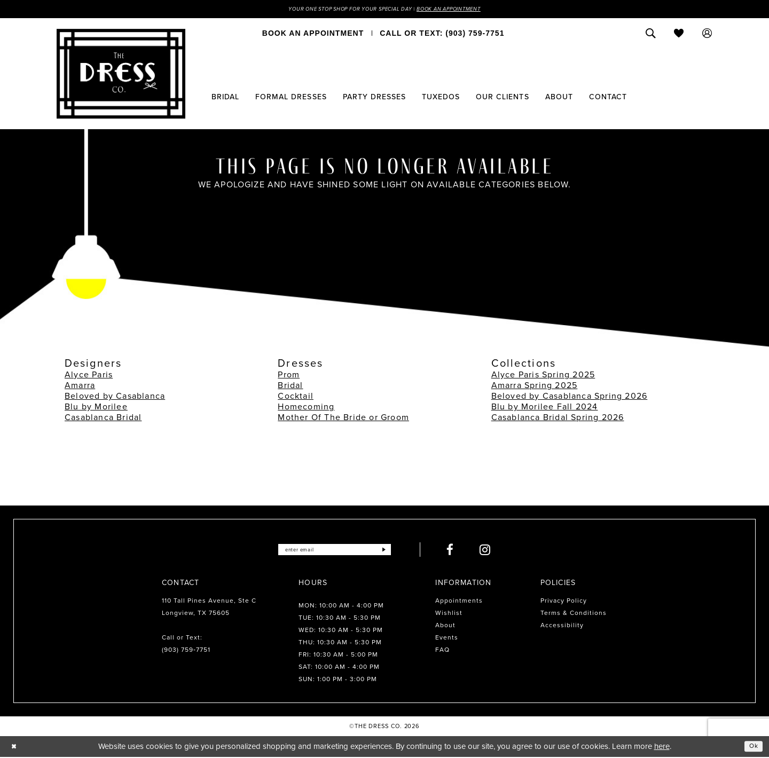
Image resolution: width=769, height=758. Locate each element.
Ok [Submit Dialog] (752, 747)
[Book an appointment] (313, 35)
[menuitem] (313, 35)
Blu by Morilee (96, 408)
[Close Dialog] (15, 747)
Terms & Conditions (573, 614)
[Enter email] (334, 551)
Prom (289, 376)
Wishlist (448, 614)
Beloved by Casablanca (115, 397)
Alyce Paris (89, 376)
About (445, 626)
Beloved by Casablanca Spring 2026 (569, 397)
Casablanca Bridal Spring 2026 (557, 419)
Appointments (459, 602)
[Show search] (651, 35)
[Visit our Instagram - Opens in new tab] (499, 551)
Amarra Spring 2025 (534, 387)
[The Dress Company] (121, 75)
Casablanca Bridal (103, 419)
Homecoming (306, 408)
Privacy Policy (563, 602)
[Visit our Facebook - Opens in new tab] (464, 551)
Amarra (80, 387)
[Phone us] (442, 35)
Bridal (290, 387)
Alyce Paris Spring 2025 (543, 376)
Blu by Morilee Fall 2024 (544, 408)
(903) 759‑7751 (186, 651)
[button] (707, 35)
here (662, 747)
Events (446, 639)
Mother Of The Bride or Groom (343, 419)
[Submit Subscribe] (397, 551)
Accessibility (562, 626)
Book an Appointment (469, 9)
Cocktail (295, 397)
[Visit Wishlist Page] (679, 35)
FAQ (442, 651)
